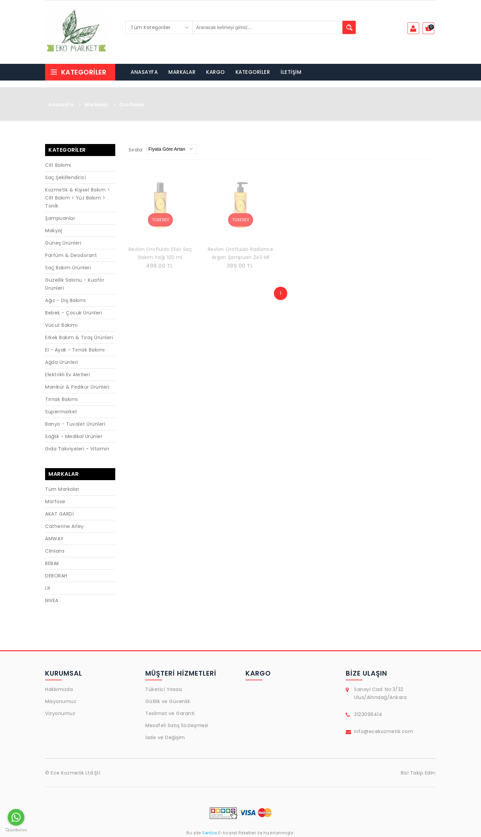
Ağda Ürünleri (61, 362)
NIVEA (51, 600)
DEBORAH (56, 575)
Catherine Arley (64, 526)
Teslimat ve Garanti (170, 713)
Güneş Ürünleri (63, 243)
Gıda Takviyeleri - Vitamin (77, 448)
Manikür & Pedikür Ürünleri (77, 387)
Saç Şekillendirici (65, 177)
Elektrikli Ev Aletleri (67, 374)
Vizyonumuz (60, 713)
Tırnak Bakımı (61, 399)
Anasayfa (60, 104)
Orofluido (132, 104)
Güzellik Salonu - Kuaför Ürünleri (74, 284)
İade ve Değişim (165, 737)
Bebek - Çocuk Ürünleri (73, 312)
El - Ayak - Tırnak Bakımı (75, 349)
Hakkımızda (59, 689)
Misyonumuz (60, 701)
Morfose (55, 501)
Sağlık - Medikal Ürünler (74, 436)
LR (47, 588)
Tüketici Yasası (163, 689)
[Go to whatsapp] (16, 817)
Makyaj (53, 230)
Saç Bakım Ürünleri (68, 267)
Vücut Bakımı (61, 325)
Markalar (96, 104)
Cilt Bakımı (58, 165)
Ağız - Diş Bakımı (65, 300)
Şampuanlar (60, 218)
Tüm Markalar (62, 489)
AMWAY (54, 538)
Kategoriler (78, 72)
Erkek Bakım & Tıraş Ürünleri (79, 337)
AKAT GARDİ (59, 514)
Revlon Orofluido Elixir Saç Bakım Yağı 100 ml (160, 253)
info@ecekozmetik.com (383, 731)
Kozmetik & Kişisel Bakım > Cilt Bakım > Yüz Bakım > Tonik (77, 197)
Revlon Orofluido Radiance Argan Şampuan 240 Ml (241, 253)
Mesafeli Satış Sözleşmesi (176, 725)
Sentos (209, 833)
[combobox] (159, 27)
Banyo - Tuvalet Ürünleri (75, 424)
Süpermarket (61, 411)
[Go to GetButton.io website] (16, 830)
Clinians (54, 551)
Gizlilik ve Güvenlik (167, 701)
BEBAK (52, 563)
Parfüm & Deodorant (71, 255)
